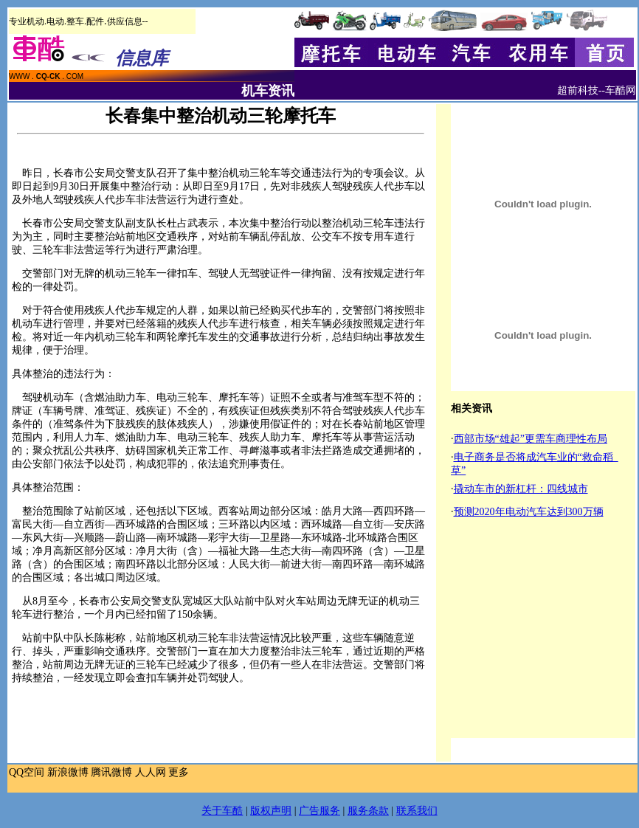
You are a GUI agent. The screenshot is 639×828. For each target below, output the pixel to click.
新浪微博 (68, 772)
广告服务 (319, 810)
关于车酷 (222, 810)
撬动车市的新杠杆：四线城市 (521, 488)
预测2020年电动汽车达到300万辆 (529, 511)
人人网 (150, 772)
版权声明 (270, 810)
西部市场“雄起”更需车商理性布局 (530, 438)
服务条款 (368, 810)
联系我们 (417, 810)
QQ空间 (26, 772)
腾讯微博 (111, 772)
